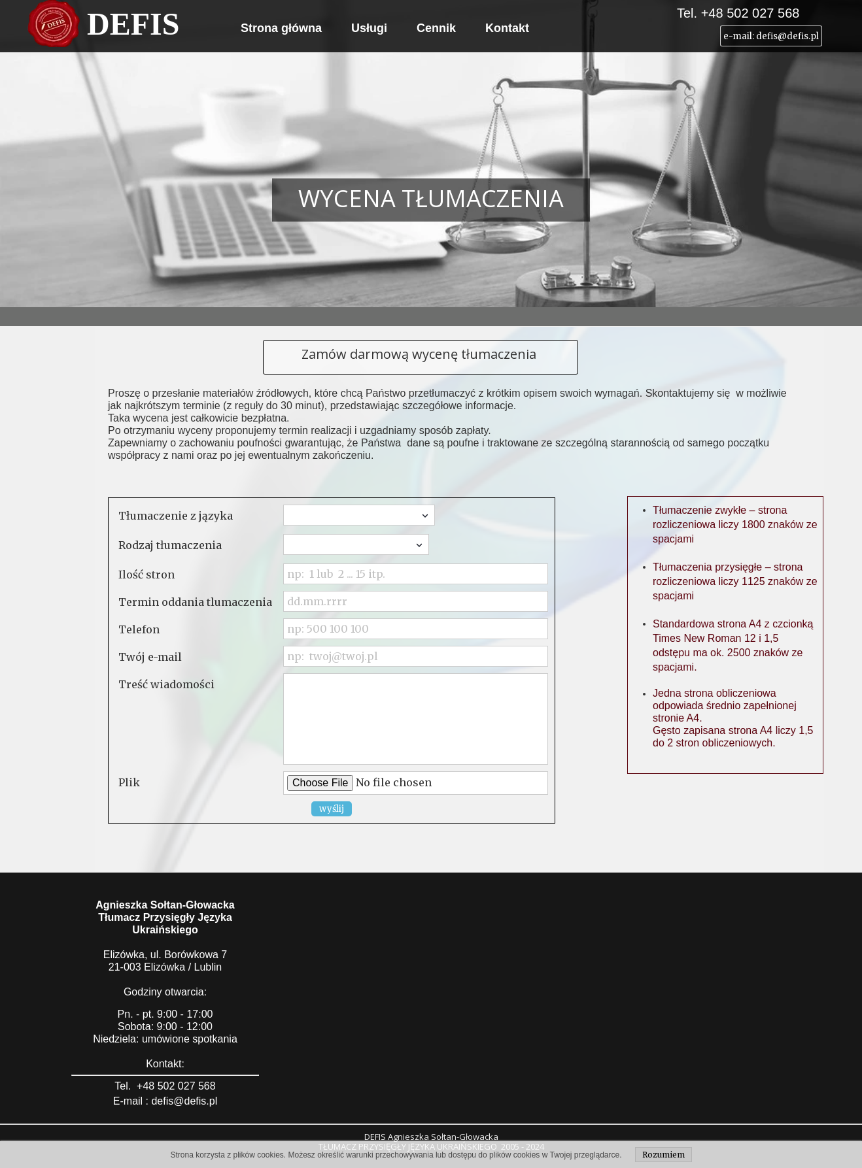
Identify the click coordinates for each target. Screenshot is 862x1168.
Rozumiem (663, 1155)
